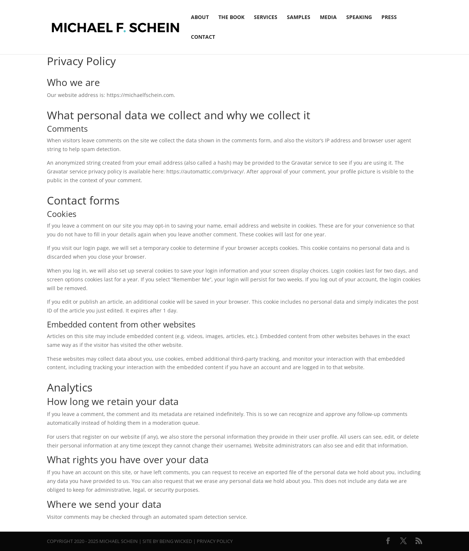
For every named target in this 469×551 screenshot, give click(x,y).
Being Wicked (175, 541)
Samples (298, 17)
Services (265, 17)
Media (328, 17)
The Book (231, 17)
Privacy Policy (215, 541)
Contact (203, 37)
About (200, 17)
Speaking (359, 17)
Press (389, 17)
